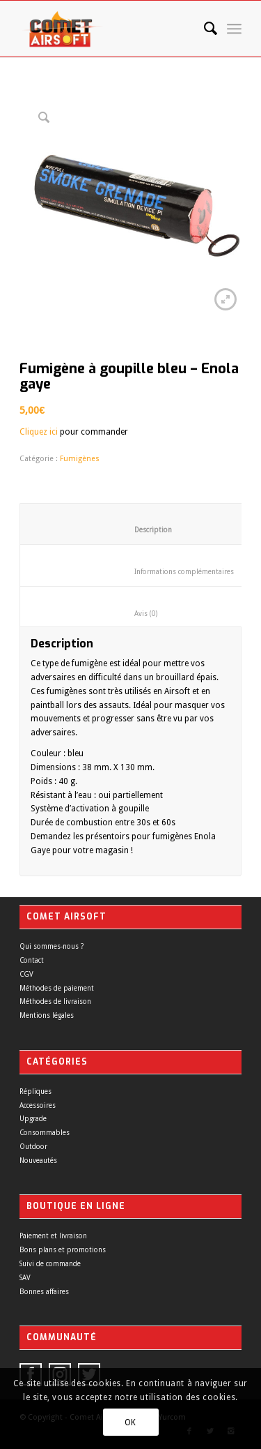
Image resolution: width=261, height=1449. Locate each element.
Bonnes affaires (44, 1292)
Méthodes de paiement (56, 988)
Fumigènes (80, 458)
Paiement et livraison (53, 1236)
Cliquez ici (38, 432)
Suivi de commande (50, 1264)
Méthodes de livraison (55, 1001)
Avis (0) (134, 613)
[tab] (133, 607)
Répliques (35, 1091)
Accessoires (37, 1105)
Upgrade (33, 1119)
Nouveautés (38, 1160)
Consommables (44, 1132)
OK (130, 1422)
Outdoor (33, 1146)
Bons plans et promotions (62, 1250)
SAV (25, 1278)
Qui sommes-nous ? (51, 946)
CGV (26, 974)
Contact (31, 960)
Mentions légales (46, 1015)
